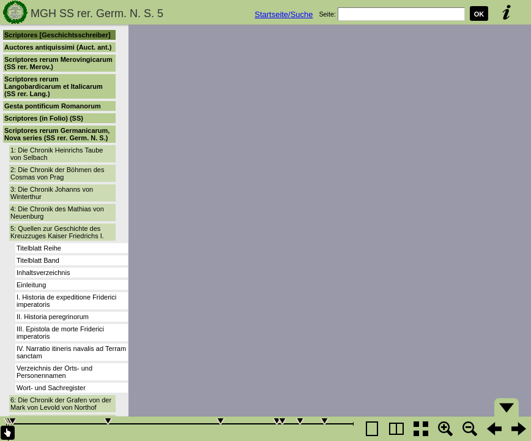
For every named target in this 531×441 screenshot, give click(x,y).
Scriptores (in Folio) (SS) (43, 118)
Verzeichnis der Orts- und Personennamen (54, 371)
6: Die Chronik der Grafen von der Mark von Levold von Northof (60, 403)
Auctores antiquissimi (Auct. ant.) (57, 47)
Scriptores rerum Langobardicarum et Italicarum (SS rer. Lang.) (53, 86)
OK (479, 14)
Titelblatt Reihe (39, 248)
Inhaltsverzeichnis (43, 272)
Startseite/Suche (283, 14)
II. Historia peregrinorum (53, 316)
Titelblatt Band (38, 260)
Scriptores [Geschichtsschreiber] (57, 35)
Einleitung (31, 284)
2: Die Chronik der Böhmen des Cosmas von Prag (57, 173)
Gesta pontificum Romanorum (52, 106)
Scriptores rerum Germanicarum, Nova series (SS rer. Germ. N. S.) (57, 134)
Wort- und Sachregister (51, 387)
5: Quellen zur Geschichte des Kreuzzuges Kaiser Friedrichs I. (57, 232)
